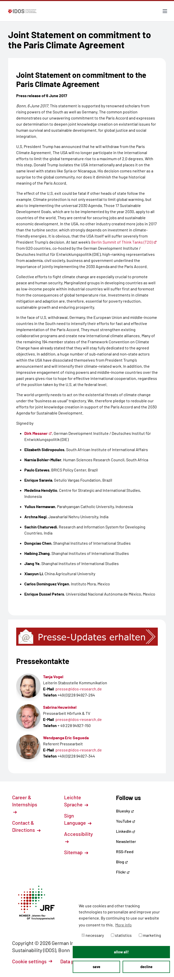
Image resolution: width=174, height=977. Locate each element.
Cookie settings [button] (32, 961)
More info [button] (123, 924)
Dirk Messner (38, 433)
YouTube (125, 821)
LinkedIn (125, 831)
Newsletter (126, 841)
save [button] (96, 967)
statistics (121, 935)
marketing (150, 935)
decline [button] (146, 967)
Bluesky (125, 810)
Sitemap (76, 852)
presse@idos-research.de (78, 688)
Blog (122, 861)
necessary (93, 935)
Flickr (123, 871)
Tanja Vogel (53, 676)
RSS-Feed (124, 851)
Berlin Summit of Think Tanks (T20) (124, 242)
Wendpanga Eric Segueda (66, 737)
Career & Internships (24, 804)
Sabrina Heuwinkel (59, 707)
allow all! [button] (121, 952)
